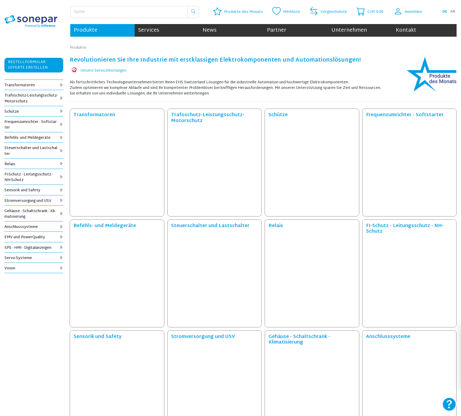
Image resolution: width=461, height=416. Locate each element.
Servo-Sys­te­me (33, 258)
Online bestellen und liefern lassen (57, 353)
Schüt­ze (33, 111)
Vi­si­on (33, 268)
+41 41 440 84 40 (233, 406)
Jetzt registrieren (351, 311)
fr (452, 11)
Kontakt (406, 30)
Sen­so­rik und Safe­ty (33, 190)
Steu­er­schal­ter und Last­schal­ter (33, 151)
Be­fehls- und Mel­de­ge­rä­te (33, 137)
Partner (276, 30)
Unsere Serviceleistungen (103, 70)
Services (148, 30)
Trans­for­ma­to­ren (33, 85)
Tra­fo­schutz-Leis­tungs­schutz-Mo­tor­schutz (33, 98)
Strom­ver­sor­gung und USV (33, 200)
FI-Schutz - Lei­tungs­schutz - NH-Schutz (33, 177)
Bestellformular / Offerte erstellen (58, 370)
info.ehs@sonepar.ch (269, 406)
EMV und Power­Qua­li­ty (33, 237)
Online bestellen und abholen (52, 358)
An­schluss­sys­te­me (33, 227)
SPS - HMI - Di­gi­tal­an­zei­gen (33, 247)
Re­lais (33, 164)
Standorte (175, 370)
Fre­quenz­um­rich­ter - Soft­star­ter (33, 125)
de (444, 11)
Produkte (85, 30)
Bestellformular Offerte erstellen (28, 65)
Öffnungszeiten (179, 364)
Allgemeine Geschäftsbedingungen (335, 358)
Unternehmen (349, 30)
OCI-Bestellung (40, 364)
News (209, 30)
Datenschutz (316, 353)
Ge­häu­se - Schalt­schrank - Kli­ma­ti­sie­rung (33, 214)
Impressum (314, 364)
